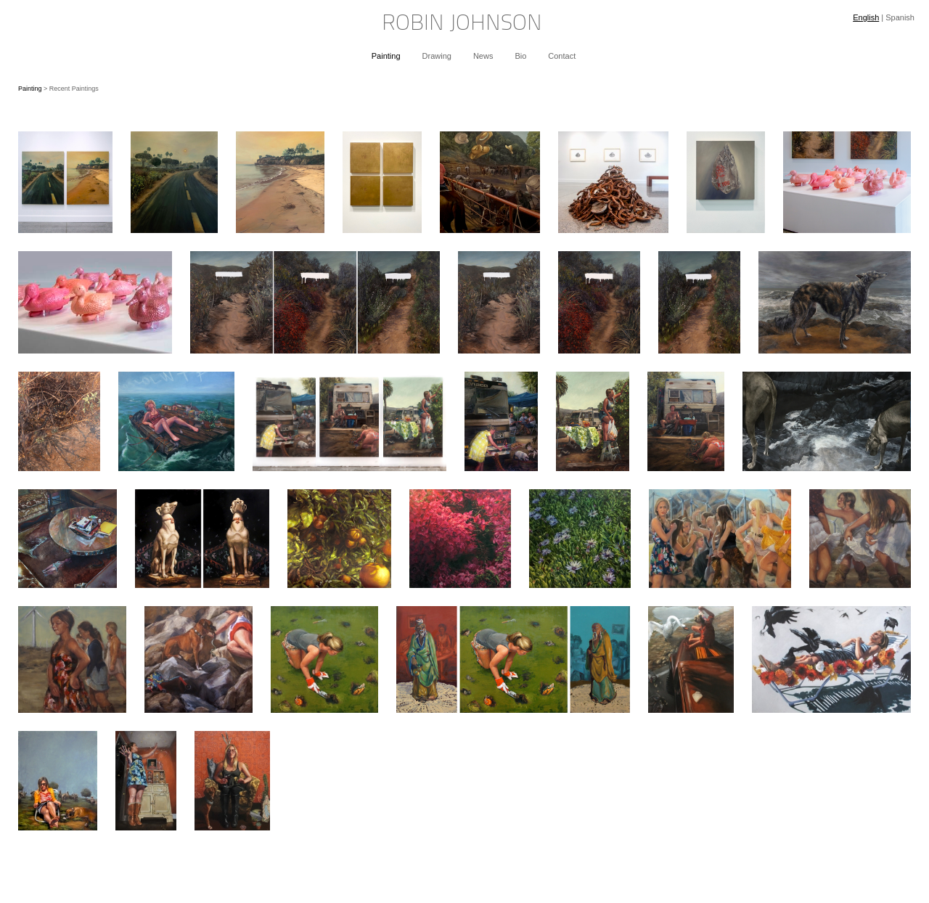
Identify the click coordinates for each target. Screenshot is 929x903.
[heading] (464, 24)
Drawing (436, 56)
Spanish (899, 17)
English (866, 17)
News (483, 56)
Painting (386, 56)
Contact (562, 56)
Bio (520, 56)
